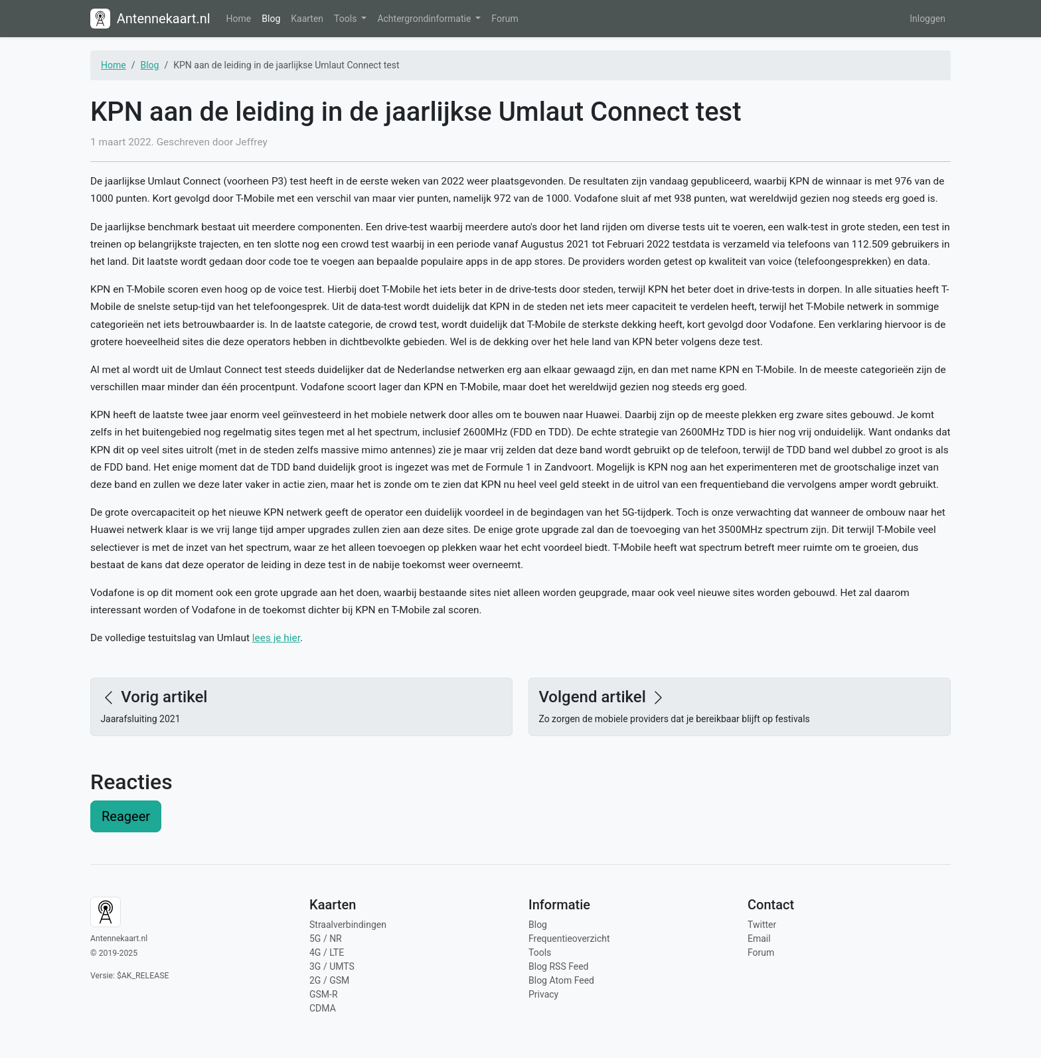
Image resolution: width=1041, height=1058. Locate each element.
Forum (504, 18)
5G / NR (325, 938)
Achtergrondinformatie (425, 18)
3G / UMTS (332, 966)
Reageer (126, 816)
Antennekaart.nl (150, 19)
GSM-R (323, 994)
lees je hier (276, 638)
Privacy (543, 994)
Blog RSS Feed (558, 966)
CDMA (322, 1008)
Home (239, 18)
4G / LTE (326, 952)
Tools (346, 18)
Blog (271, 18)
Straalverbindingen (347, 924)
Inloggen (927, 18)
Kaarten (307, 18)
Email (759, 938)
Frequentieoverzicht (569, 938)
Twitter (762, 924)
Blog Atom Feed (561, 980)
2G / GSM (329, 980)
